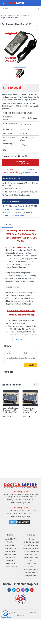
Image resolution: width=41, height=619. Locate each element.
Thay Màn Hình (10, 551)
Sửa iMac (10, 560)
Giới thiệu (30, 539)
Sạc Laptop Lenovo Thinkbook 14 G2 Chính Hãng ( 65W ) (10, 410)
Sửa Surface (10, 563)
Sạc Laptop (17, 15)
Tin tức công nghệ (10, 567)
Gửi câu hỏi (30, 365)
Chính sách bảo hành (30, 548)
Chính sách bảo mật (31, 573)
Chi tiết (7, 224)
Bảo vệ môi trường (30, 576)
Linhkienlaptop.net (23, 613)
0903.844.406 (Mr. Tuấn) (14, 216)
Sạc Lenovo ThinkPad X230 (11, 18)
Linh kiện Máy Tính (10, 539)
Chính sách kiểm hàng (31, 551)
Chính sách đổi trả (30, 554)
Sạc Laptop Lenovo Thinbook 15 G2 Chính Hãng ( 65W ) (30, 410)
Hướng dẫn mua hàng (30, 545)
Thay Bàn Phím (10, 548)
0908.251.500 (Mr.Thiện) (14, 209)
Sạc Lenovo (26, 15)
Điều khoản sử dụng (31, 570)
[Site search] (17, 9)
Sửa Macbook (10, 557)
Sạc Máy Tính (10, 545)
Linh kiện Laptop (6, 15)
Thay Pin (10, 542)
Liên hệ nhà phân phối (31, 542)
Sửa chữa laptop (10, 554)
